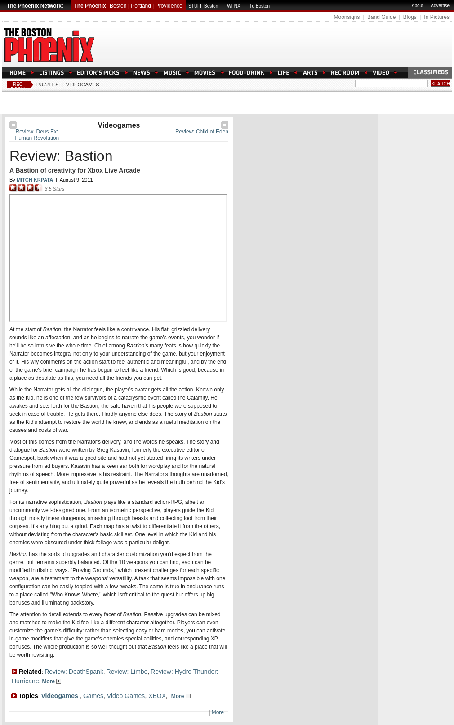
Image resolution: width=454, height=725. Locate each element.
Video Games (126, 695)
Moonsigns (347, 17)
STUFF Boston (203, 6)
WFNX (233, 6)
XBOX (157, 695)
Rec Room (18, 87)
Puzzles (47, 84)
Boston (118, 6)
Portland (141, 6)
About (417, 5)
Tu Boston (259, 6)
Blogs (410, 17)
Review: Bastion (60, 156)
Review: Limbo (127, 671)
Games (93, 695)
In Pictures (437, 17)
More (51, 681)
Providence (169, 6)
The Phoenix (90, 6)
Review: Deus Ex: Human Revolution (37, 135)
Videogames (82, 84)
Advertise (440, 5)
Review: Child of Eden (201, 132)
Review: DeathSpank (74, 671)
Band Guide (381, 17)
